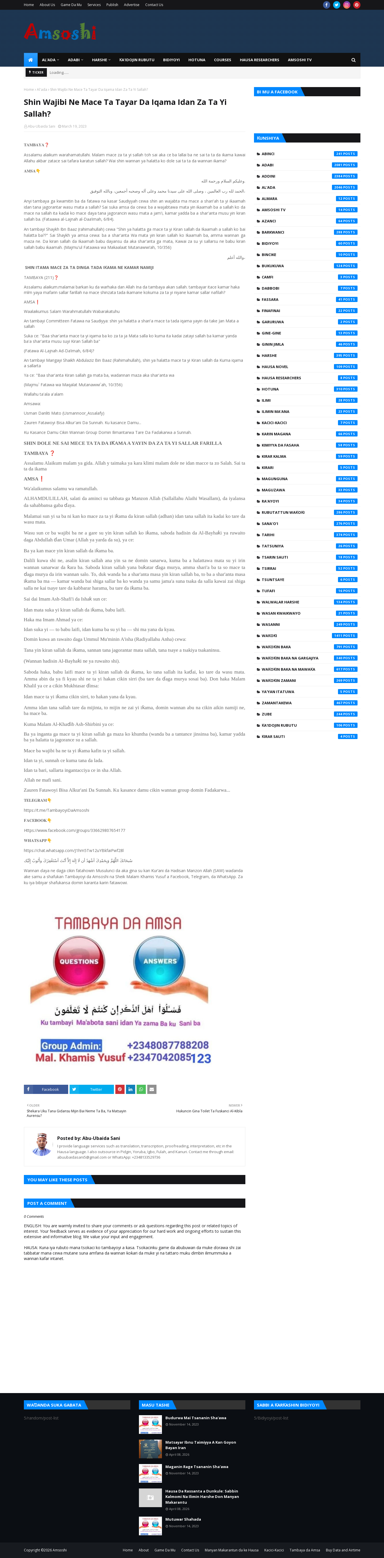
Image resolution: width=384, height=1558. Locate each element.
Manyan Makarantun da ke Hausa (232, 1550)
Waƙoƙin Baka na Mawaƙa (310, 669)
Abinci (310, 153)
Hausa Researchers (310, 377)
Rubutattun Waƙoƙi (310, 512)
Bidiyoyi (310, 243)
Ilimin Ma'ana (310, 411)
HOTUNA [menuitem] (196, 59)
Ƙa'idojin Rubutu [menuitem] (136, 59)
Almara (310, 198)
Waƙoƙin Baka (310, 646)
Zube (310, 714)
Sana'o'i (310, 523)
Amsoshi (60, 1550)
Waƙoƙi (310, 635)
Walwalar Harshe (310, 602)
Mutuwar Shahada (183, 1519)
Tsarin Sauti (310, 557)
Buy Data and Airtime (343, 1550)
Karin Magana (310, 433)
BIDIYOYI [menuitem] (171, 59)
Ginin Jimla (310, 344)
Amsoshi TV (310, 209)
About (144, 1550)
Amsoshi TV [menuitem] (300, 59)
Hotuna (310, 389)
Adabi (310, 165)
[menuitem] (31, 60)
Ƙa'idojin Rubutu (310, 725)
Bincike (310, 254)
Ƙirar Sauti (310, 736)
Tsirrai (310, 568)
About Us (47, 4)
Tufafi (310, 590)
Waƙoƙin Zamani (310, 680)
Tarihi (310, 534)
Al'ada (42, 89)
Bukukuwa (310, 265)
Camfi (310, 277)
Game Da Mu (71, 4)
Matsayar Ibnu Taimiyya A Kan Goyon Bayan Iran (200, 1445)
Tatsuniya (310, 546)
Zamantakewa (310, 702)
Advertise (132, 4)
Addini (310, 176)
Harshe (310, 355)
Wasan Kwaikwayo (310, 613)
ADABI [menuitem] (74, 59)
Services (94, 4)
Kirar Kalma (310, 456)
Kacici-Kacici (310, 422)
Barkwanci (310, 232)
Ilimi (310, 400)
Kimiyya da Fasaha (310, 445)
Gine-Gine (310, 333)
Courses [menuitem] (222, 59)
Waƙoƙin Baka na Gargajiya (310, 658)
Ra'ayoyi (310, 501)
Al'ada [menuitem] (49, 59)
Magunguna (310, 478)
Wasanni (310, 624)
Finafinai (310, 310)
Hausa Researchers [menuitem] (259, 59)
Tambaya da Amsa (305, 1550)
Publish (112, 4)
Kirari (310, 467)
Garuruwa (310, 321)
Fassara (310, 299)
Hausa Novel (310, 366)
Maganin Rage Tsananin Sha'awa (196, 1466)
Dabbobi (310, 288)
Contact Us (154, 4)
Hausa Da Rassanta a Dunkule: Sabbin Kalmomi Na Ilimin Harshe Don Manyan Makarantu (202, 1496)
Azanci (310, 221)
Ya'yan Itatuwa (310, 691)
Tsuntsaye (310, 579)
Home (29, 4)
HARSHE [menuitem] (99, 59)
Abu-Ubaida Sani (41, 126)
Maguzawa (310, 490)
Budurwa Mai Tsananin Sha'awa (195, 1417)
